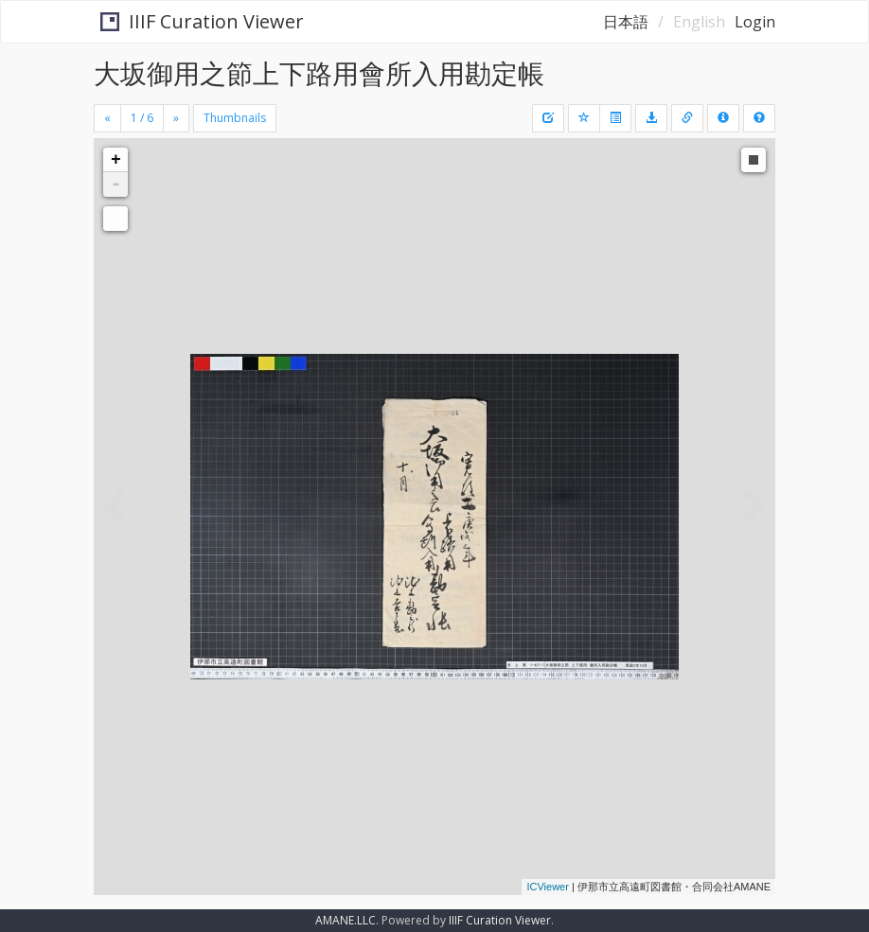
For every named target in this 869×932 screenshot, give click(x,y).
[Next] (176, 118)
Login (755, 21)
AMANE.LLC (345, 920)
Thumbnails (235, 118)
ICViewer (547, 886)
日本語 (625, 21)
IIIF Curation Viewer (196, 21)
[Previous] (107, 118)
